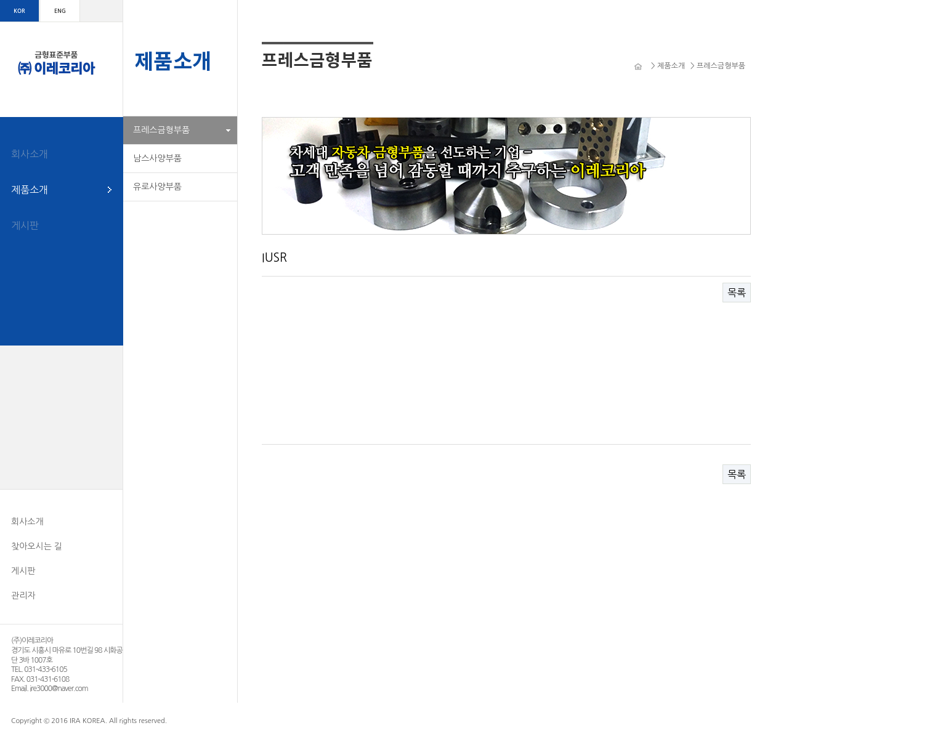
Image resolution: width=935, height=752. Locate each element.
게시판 (25, 225)
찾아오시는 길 (36, 546)
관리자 (23, 595)
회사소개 (29, 154)
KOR (19, 11)
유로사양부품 (157, 186)
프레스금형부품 (161, 130)
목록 (736, 292)
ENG (60, 11)
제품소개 (29, 190)
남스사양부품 (157, 158)
